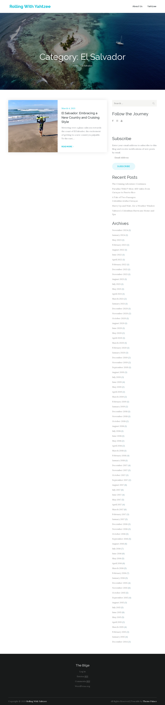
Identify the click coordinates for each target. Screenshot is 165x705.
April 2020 (117, 338)
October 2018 (119, 421)
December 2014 (120, 641)
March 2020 (118, 343)
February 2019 (119, 401)
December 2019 (120, 357)
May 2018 (116, 441)
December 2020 (120, 308)
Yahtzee (151, 6)
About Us (137, 6)
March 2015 (117, 627)
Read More (67, 147)
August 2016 (118, 543)
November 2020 (120, 313)
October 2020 (119, 318)
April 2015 (117, 622)
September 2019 (120, 367)
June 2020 (117, 328)
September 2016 (120, 539)
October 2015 (118, 592)
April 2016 (117, 563)
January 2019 (118, 406)
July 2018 (116, 431)
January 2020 (118, 352)
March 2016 (118, 568)
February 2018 (119, 455)
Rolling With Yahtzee (30, 6)
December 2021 (119, 269)
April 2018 (117, 445)
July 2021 (116, 284)
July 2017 (116, 490)
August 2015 (118, 602)
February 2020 (119, 347)
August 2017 (118, 485)
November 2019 (120, 362)
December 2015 (119, 583)
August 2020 (118, 323)
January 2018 (118, 460)
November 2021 (120, 274)
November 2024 (120, 230)
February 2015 (119, 632)
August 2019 (118, 372)
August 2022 (118, 249)
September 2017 (120, 480)
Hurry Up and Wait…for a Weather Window (133, 205)
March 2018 (118, 450)
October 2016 (119, 534)
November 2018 (120, 416)
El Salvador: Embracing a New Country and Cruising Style (80, 117)
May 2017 (116, 499)
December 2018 (119, 411)
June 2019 (117, 382)
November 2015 (119, 588)
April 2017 (117, 504)
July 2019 (116, 377)
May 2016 (116, 558)
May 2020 (117, 333)
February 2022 (119, 264)
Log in (82, 671)
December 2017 (119, 465)
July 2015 (116, 607)
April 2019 (117, 392)
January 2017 (118, 519)
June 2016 (117, 553)
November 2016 (120, 529)
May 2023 (117, 240)
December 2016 (119, 524)
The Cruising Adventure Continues (129, 184)
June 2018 (117, 436)
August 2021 (118, 279)
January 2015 (118, 637)
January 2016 (118, 578)
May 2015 (116, 617)
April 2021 (117, 294)
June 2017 (116, 494)
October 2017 (118, 475)
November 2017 (119, 470)
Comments (82, 681)
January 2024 (118, 235)
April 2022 (117, 259)
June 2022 (117, 254)
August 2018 (118, 426)
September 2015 (120, 597)
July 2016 (116, 548)
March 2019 (118, 396)
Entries (82, 676)
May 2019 (116, 387)
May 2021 (116, 289)
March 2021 (118, 298)
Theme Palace (150, 701)
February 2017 (119, 514)
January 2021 (118, 303)
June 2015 (116, 612)
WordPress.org (82, 686)
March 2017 (117, 509)
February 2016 (119, 573)
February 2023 (119, 245)
